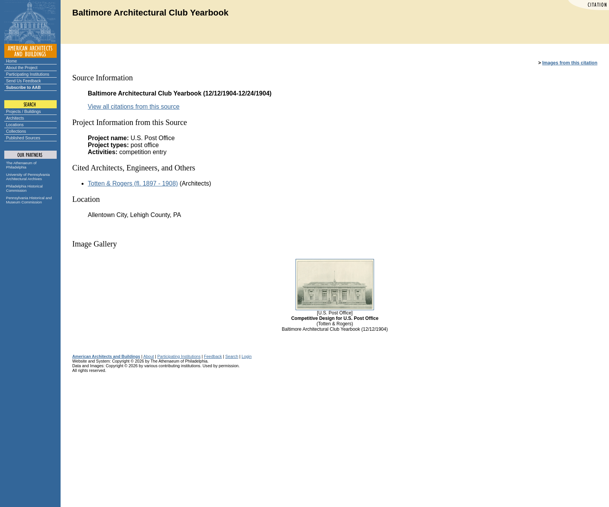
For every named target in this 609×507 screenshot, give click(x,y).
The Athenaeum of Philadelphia (21, 165)
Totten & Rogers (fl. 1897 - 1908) (133, 183)
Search (231, 356)
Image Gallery (94, 244)
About (148, 356)
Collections (16, 131)
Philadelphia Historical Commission (24, 188)
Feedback (213, 356)
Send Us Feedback (23, 80)
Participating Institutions (27, 74)
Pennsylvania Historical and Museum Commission (29, 200)
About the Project (22, 67)
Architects (15, 118)
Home (11, 61)
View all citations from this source (133, 106)
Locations (15, 124)
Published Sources (23, 137)
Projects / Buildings (23, 111)
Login (247, 356)
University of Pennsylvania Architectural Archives (28, 176)
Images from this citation (569, 63)
